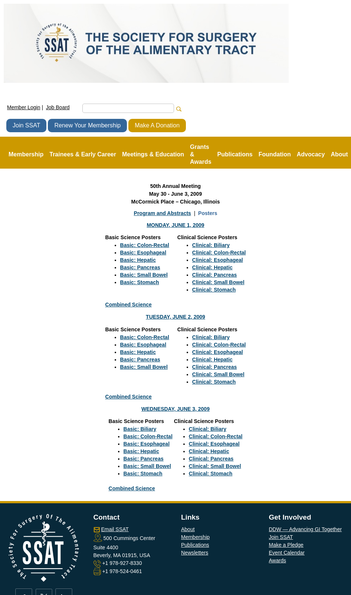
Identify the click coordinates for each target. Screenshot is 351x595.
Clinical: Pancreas (214, 275)
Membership (195, 537)
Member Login (23, 107)
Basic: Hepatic (138, 260)
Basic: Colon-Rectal (144, 245)
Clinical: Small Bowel (218, 282)
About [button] (339, 154)
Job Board (58, 107)
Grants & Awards (200, 154)
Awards (277, 560)
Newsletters (194, 553)
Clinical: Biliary (211, 245)
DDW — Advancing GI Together (305, 529)
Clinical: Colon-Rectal (219, 253)
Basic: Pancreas (140, 267)
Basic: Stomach (139, 282)
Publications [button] (235, 154)
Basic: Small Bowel (144, 275)
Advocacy (311, 154)
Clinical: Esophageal (217, 260)
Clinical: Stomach (214, 290)
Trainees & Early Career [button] (82, 154)
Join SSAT (26, 125)
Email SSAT (114, 529)
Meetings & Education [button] (153, 154)
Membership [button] (26, 154)
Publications (195, 545)
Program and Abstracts (162, 213)
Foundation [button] (275, 154)
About (188, 529)
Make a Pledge (286, 545)
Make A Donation (157, 125)
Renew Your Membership (87, 125)
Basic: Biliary (140, 429)
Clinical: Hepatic (212, 267)
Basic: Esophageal (143, 253)
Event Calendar (287, 553)
